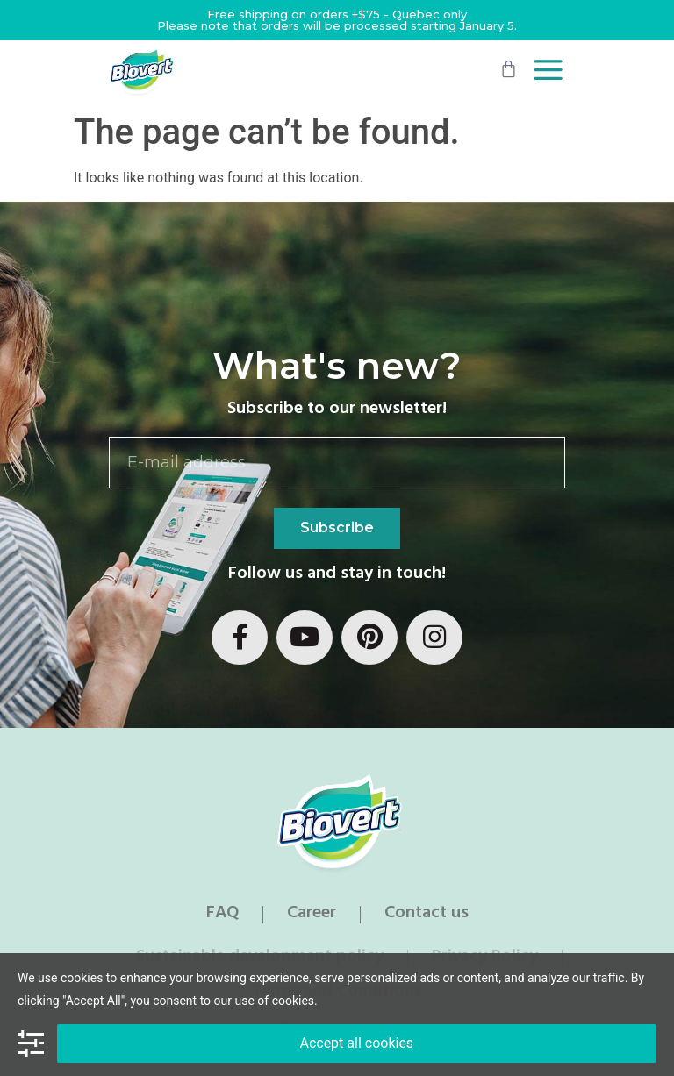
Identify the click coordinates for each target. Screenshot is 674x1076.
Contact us (426, 914)
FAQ (222, 914)
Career (311, 914)
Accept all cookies (356, 1043)
